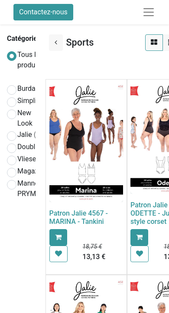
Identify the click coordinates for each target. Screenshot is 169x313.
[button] (58, 237)
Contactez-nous (43, 12)
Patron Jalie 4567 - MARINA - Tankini (78, 217)
